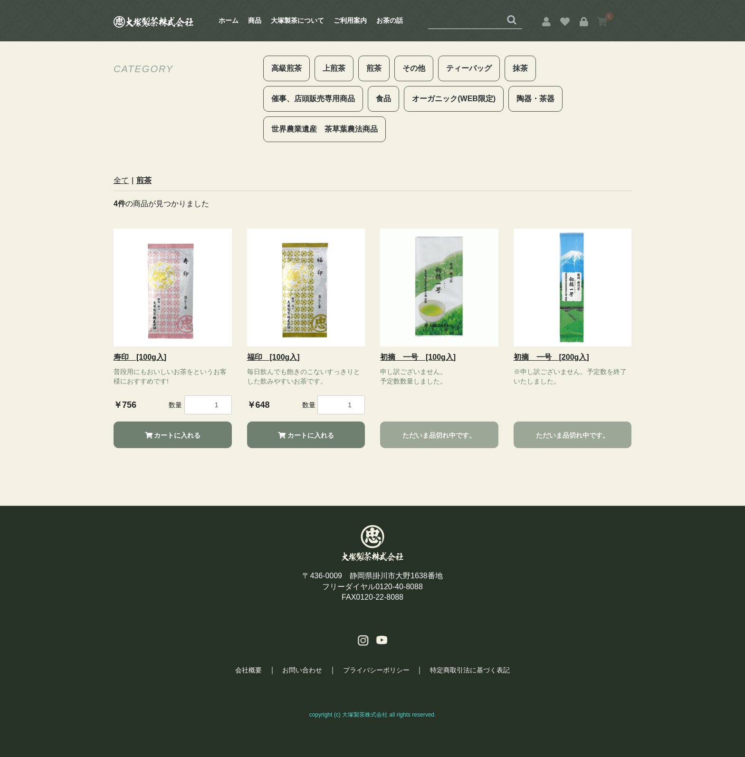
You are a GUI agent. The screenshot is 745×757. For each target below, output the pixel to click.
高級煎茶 (286, 68)
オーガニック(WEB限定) (454, 99)
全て (121, 180)
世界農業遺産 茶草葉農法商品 (324, 129)
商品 (254, 20)
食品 (383, 99)
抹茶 (520, 68)
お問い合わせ (302, 670)
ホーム (229, 20)
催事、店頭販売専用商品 (313, 99)
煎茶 (374, 68)
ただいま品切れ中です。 (439, 435)
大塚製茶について (297, 20)
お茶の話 (389, 20)
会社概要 (247, 670)
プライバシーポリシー (376, 670)
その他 (413, 68)
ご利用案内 (350, 20)
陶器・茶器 (535, 99)
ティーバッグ (469, 68)
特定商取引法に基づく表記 (471, 670)
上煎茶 (334, 68)
